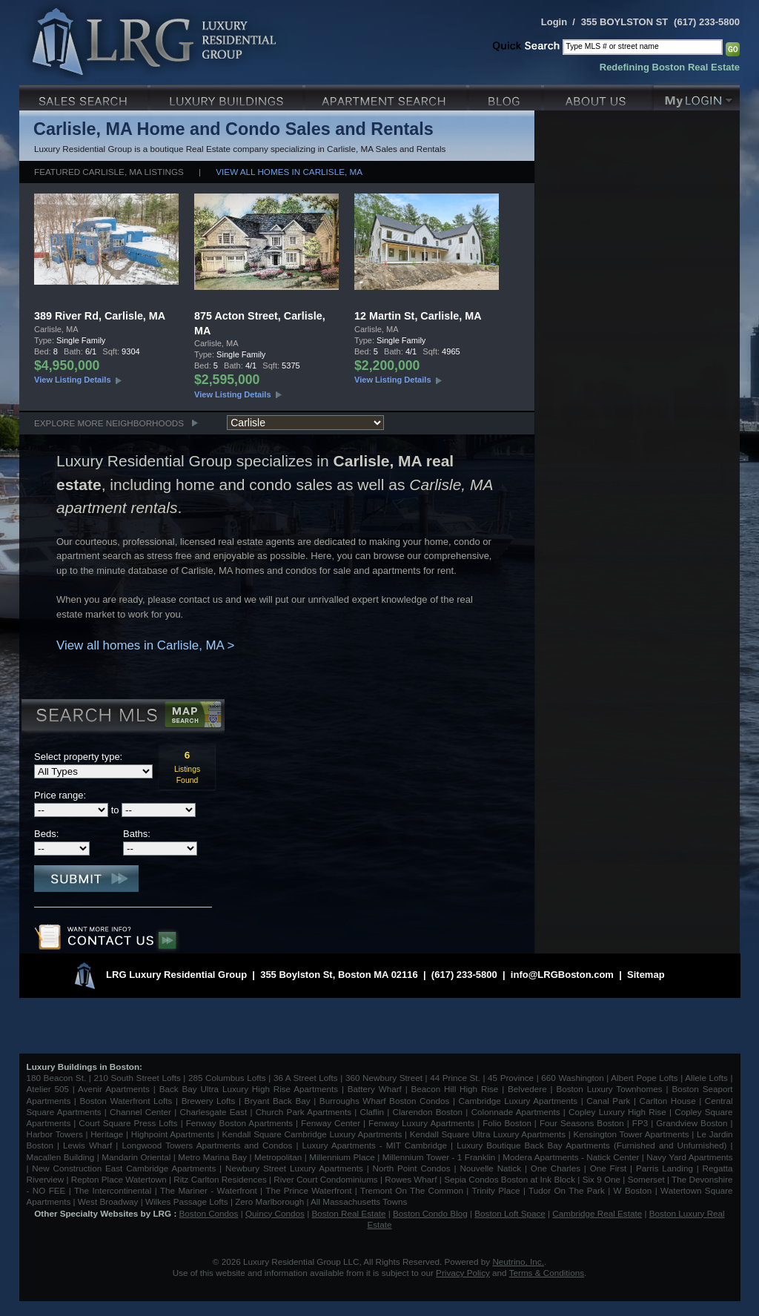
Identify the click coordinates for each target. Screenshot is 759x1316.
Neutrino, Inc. (518, 1261)
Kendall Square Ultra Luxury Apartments (488, 1134)
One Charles (555, 1168)
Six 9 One (601, 1179)
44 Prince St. (455, 1077)
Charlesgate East (213, 1112)
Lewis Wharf (87, 1145)
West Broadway (108, 1201)
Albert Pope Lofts (644, 1077)
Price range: (60, 795)
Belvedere (527, 1089)
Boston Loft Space (510, 1213)
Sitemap (646, 974)
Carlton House (668, 1100)
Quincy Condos (275, 1213)
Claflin (374, 1112)
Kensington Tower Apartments (631, 1134)
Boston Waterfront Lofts (125, 1100)
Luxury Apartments (387, 96)
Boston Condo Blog (430, 1213)
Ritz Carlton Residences (219, 1179)
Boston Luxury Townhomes (609, 1089)
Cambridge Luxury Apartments (518, 1100)
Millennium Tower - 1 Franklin (439, 1157)
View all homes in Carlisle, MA (289, 171)
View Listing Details (72, 379)
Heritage (106, 1134)
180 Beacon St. (57, 1077)
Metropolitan (279, 1157)
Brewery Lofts (209, 1100)
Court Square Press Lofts (128, 1123)
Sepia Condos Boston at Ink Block (509, 1179)
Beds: (46, 833)
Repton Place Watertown (119, 1179)
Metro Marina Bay (212, 1157)
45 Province (511, 1077)
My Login (697, 96)
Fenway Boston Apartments (239, 1123)
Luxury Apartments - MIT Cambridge (374, 1145)
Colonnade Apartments (515, 1112)
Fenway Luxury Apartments (421, 1123)
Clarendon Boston (428, 1112)
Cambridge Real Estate (597, 1213)
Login (554, 21)
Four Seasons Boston (583, 1123)
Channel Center (140, 1112)
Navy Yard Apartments (689, 1157)
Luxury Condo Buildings (227, 96)
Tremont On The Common (411, 1190)
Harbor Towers (55, 1134)
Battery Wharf (375, 1089)
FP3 (641, 1123)
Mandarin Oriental (136, 1157)
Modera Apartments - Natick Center (571, 1157)
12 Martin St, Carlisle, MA (418, 316)
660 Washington (572, 1077)
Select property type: (78, 756)
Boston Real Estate (348, 1213)
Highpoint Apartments (174, 1134)
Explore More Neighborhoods (109, 423)
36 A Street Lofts (306, 1077)
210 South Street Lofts (136, 1077)
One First (608, 1168)
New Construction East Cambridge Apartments (124, 1168)
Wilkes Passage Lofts (186, 1201)
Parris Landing (664, 1168)
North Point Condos (412, 1168)
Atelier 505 (50, 1089)
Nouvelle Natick (490, 1168)
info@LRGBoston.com (562, 974)
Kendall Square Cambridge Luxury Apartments (313, 1134)
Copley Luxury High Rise (617, 1112)
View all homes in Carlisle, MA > (145, 645)
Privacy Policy (463, 1272)
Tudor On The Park (566, 1190)
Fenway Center (330, 1123)
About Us (599, 96)
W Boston (634, 1190)
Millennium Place (342, 1157)
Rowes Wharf (411, 1179)
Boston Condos (209, 1213)
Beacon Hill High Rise (455, 1089)
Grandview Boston (691, 1123)
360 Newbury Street (383, 1077)
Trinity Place (497, 1190)
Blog (506, 96)
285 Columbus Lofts (227, 1077)
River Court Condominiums (325, 1179)
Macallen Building (61, 1157)
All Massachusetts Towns (359, 1201)
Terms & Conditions (546, 1272)
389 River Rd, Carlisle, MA (99, 316)
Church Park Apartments (303, 1112)
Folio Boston (507, 1123)
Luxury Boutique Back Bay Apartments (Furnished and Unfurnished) (591, 1145)
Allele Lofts (706, 1077)
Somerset (646, 1179)
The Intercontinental (112, 1190)
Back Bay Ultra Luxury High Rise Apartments (248, 1089)
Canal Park (608, 1100)
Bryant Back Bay (278, 1100)
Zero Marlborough (269, 1201)
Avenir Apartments (114, 1089)
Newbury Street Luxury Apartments (294, 1168)
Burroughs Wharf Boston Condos (384, 1100)
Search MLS (122, 717)
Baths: (136, 833)
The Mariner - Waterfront (208, 1190)
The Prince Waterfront (308, 1190)
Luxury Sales (84, 96)
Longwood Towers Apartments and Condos (207, 1145)
